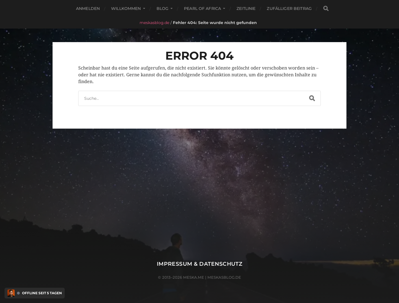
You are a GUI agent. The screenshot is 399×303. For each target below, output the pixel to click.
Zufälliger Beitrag (289, 8)
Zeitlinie (246, 8)
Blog (163, 8)
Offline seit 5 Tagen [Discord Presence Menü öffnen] (42, 293)
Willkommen (126, 8)
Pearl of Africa (202, 8)
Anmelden (88, 8)
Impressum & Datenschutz (199, 264)
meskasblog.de (154, 22)
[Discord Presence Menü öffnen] (11, 293)
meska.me (193, 277)
